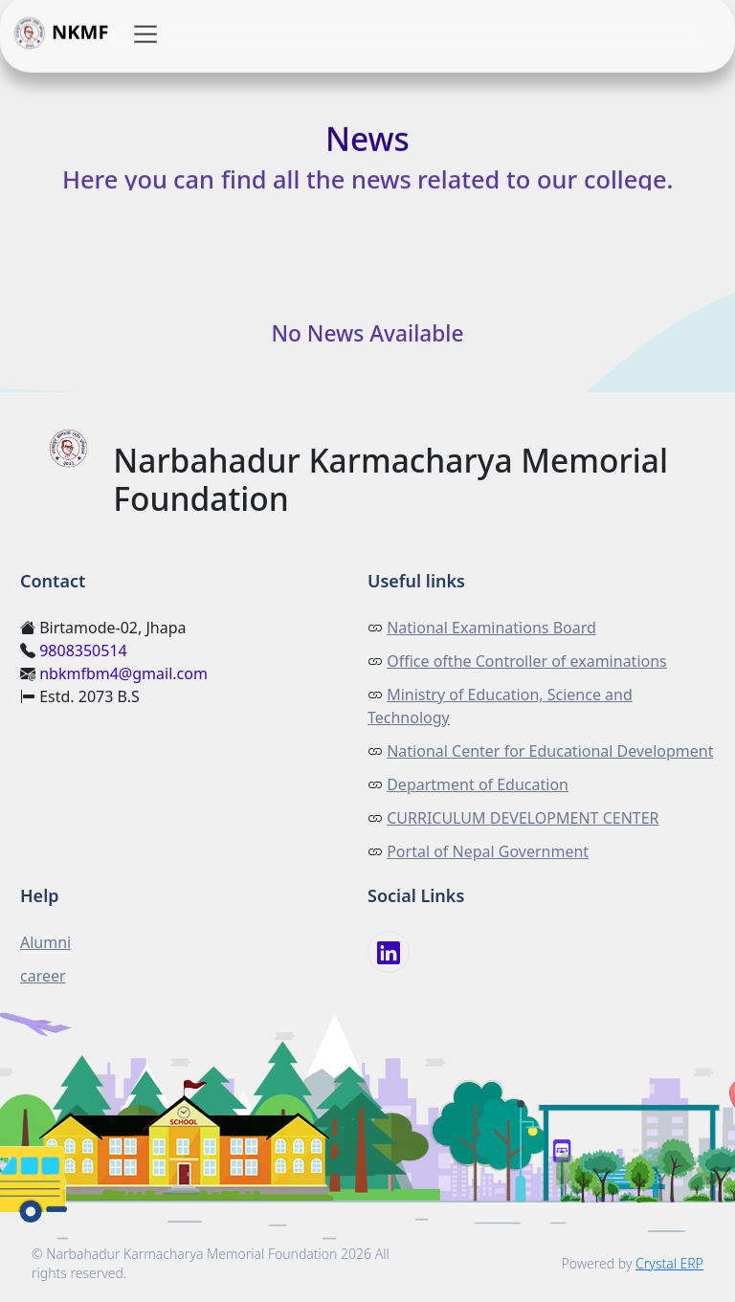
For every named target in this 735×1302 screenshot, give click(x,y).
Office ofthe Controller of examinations (527, 661)
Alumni (45, 942)
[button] (145, 34)
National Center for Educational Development (550, 750)
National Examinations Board (491, 627)
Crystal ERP (669, 1263)
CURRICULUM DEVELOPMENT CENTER (522, 817)
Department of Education (477, 784)
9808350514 (83, 650)
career (43, 975)
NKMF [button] (59, 34)
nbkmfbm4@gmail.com (123, 673)
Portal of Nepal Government (488, 851)
